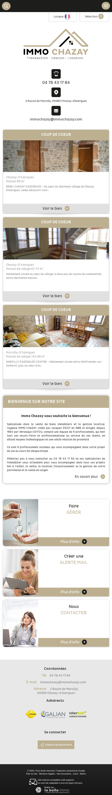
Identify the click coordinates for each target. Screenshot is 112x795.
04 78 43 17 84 (56, 82)
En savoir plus (90, 476)
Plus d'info (74, 541)
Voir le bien (56, 208)
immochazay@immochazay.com (56, 119)
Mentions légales (47, 774)
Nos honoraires (64, 774)
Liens (75, 774)
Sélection (91, 16)
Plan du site (31, 774)
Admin (83, 774)
